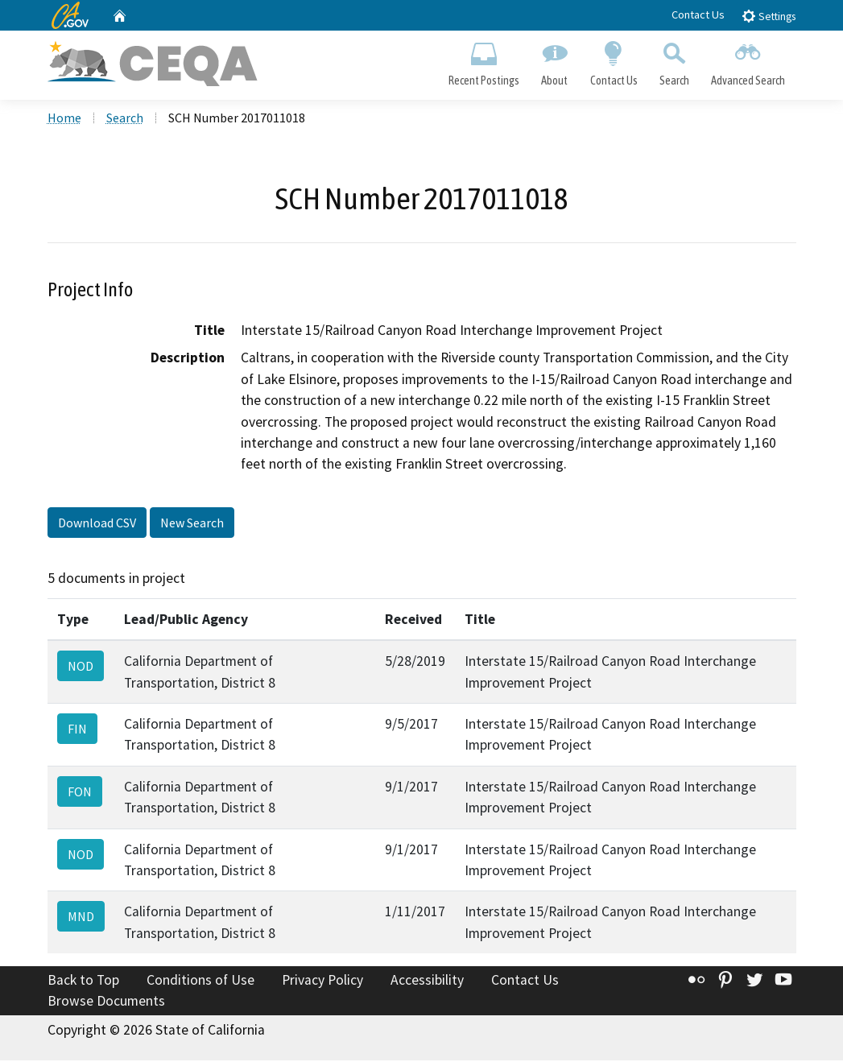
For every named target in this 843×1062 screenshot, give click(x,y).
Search (673, 61)
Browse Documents (106, 1002)
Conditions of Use (200, 982)
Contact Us (698, 14)
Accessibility (427, 982)
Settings (768, 15)
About (555, 61)
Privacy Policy (322, 982)
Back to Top (83, 982)
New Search (192, 524)
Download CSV (97, 524)
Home (64, 120)
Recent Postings (484, 61)
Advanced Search (747, 61)
